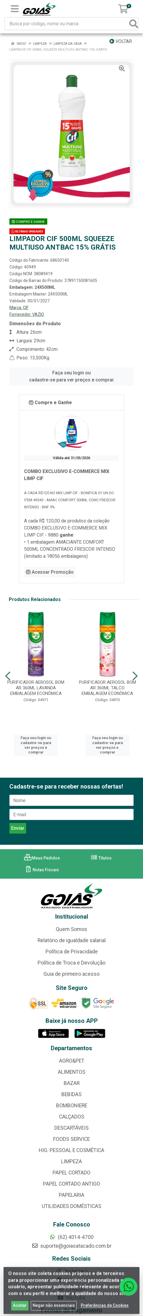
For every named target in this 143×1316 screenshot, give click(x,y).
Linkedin (71, 1289)
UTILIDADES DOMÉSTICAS (71, 1206)
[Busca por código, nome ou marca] (67, 24)
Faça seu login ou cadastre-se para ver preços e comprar (71, 376)
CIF (25, 307)
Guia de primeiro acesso (71, 974)
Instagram (72, 1271)
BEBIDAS (71, 1094)
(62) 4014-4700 (71, 1237)
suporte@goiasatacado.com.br (72, 1246)
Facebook (71, 1280)
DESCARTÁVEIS (71, 1128)
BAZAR (72, 1083)
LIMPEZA (71, 1161)
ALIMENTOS (71, 1072)
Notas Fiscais (42, 869)
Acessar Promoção (50, 572)
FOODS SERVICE (71, 1139)
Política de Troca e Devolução (71, 963)
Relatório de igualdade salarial (72, 940)
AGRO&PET (71, 1061)
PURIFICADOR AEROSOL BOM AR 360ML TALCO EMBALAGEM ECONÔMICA (107, 688)
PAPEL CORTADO (71, 1173)
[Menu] (14, 9)
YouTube (71, 1298)
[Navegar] (7, 676)
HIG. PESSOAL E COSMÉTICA (71, 1150)
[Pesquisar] (133, 24)
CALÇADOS (71, 1117)
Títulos (101, 858)
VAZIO (38, 314)
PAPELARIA (71, 1195)
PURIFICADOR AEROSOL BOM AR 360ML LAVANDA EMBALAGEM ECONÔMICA (35, 688)
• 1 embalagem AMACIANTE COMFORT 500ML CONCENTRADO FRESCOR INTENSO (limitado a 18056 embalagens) (69, 549)
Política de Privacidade (72, 952)
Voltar (121, 41)
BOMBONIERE (71, 1105)
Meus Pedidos (42, 858)
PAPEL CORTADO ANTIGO (71, 1184)
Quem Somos (71, 929)
